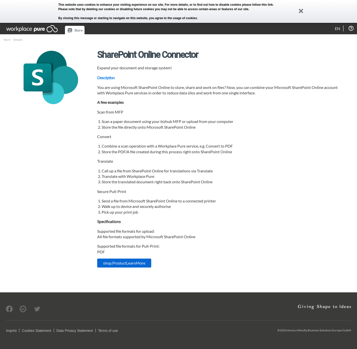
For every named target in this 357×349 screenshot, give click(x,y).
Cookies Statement (36, 331)
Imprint (11, 331)
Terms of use (108, 331)
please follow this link (257, 4)
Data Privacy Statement (75, 331)
